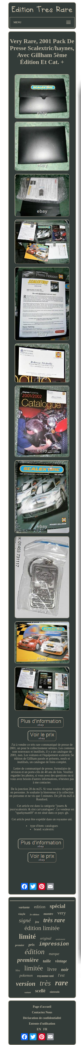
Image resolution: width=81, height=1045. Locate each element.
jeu (37, 922)
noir (64, 969)
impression (54, 944)
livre (52, 969)
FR (45, 1029)
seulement (60, 939)
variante (24, 907)
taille (47, 961)
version (25, 983)
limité (27, 936)
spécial (57, 906)
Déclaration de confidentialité (42, 1018)
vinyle (21, 914)
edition (39, 906)
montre (48, 914)
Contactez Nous (42, 1012)
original (45, 938)
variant (27, 992)
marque (54, 954)
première (28, 960)
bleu (18, 970)
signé (25, 920)
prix (32, 945)
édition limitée (42, 928)
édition (35, 952)
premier (19, 945)
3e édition (34, 914)
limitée (33, 968)
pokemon (26, 975)
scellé (40, 990)
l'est (61, 975)
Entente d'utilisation (42, 1023)
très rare (54, 920)
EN (39, 1029)
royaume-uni (45, 976)
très (45, 983)
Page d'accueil (42, 1006)
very (61, 913)
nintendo (54, 991)
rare (61, 983)
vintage (61, 961)
